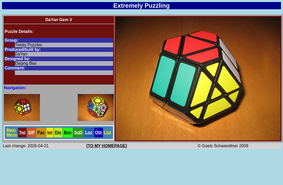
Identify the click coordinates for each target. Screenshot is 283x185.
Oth (98, 132)
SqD (78, 132)
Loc (88, 132)
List (107, 132)
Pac (41, 132)
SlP (31, 132)
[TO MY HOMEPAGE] (107, 146)
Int (50, 132)
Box (68, 132)
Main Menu (11, 132)
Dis (58, 132)
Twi (22, 132)
